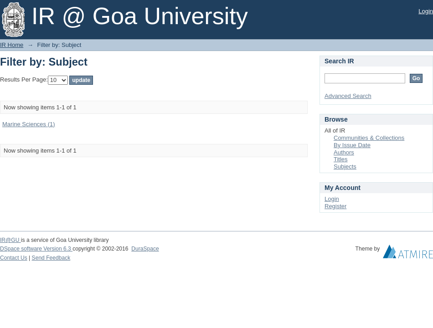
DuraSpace (145, 249)
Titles (341, 159)
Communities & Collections (369, 137)
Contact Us (13, 258)
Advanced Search (348, 95)
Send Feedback (51, 258)
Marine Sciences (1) (28, 124)
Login (425, 11)
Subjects (345, 166)
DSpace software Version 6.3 (36, 249)
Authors (344, 152)
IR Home (11, 44)
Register (335, 206)
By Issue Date (352, 145)
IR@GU (10, 240)
